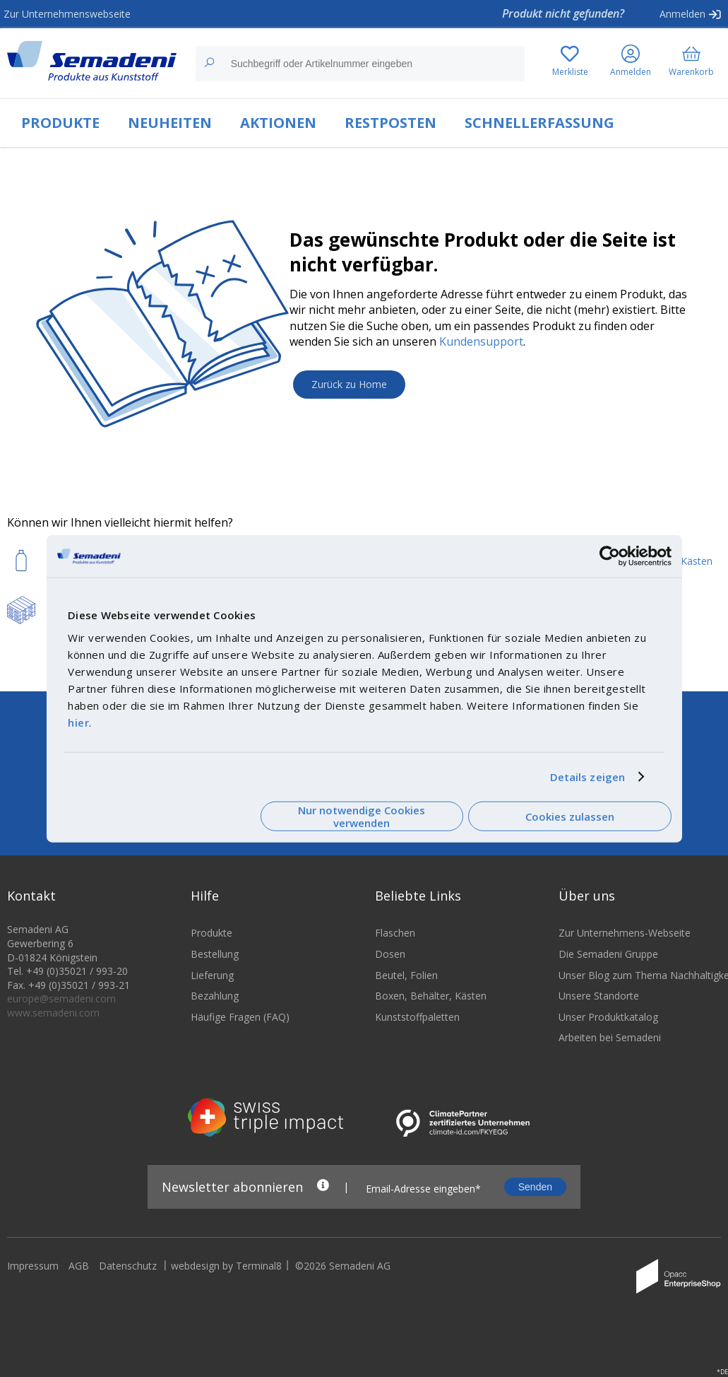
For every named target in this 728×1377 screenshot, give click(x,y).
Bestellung (215, 963)
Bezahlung (215, 1005)
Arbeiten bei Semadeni (610, 1046)
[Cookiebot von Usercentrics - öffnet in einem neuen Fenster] (610, 556)
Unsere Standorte (599, 1005)
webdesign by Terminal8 (226, 1275)
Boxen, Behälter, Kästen (431, 1005)
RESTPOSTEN (390, 122)
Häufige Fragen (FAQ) (240, 1026)
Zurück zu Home (349, 384)
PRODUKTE (60, 122)
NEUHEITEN (170, 122)
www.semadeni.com (53, 1022)
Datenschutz (128, 1275)
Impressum (33, 1275)
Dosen (390, 963)
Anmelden (682, 13)
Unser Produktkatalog (608, 1026)
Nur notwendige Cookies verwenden (361, 816)
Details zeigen (587, 777)
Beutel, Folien (406, 983)
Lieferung (212, 983)
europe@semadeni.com (61, 1007)
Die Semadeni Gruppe (608, 963)
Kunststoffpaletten (417, 1026)
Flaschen (395, 942)
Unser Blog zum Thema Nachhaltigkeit (640, 983)
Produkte (211, 942)
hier (78, 722)
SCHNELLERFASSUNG (539, 122)
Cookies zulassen (569, 816)
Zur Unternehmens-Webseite (625, 942)
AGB (78, 1275)
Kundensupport (481, 341)
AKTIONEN (278, 122)
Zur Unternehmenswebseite (67, 13)
